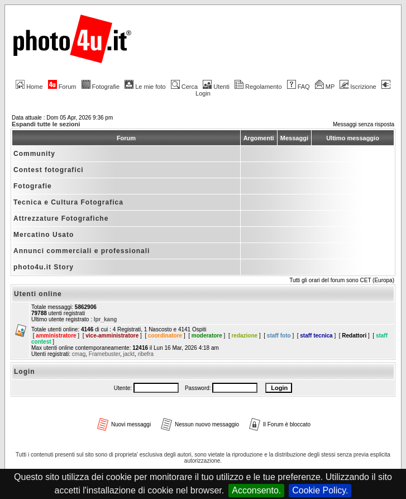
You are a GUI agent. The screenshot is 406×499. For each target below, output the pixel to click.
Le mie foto (145, 86)
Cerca (184, 86)
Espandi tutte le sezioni (46, 124)
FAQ (298, 86)
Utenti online (38, 294)
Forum (62, 86)
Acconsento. (256, 490)
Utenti (216, 86)
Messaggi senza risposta (363, 124)
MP (325, 86)
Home (29, 86)
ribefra (146, 354)
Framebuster (104, 354)
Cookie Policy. (320, 490)
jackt (129, 354)
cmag (78, 354)
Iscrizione (358, 86)
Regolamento (258, 86)
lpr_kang (105, 319)
